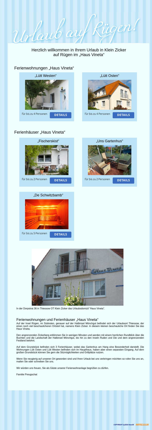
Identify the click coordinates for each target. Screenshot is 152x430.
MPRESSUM (142, 424)
